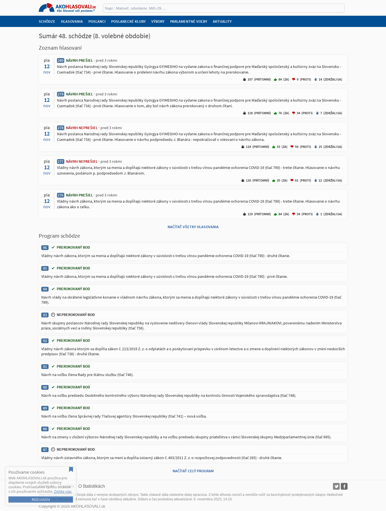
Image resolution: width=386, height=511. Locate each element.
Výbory (158, 21)
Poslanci (97, 21)
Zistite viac (63, 491)
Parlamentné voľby (188, 21)
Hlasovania (72, 21)
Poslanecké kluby (128, 21)
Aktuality (222, 21)
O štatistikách (91, 486)
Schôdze (47, 21)
